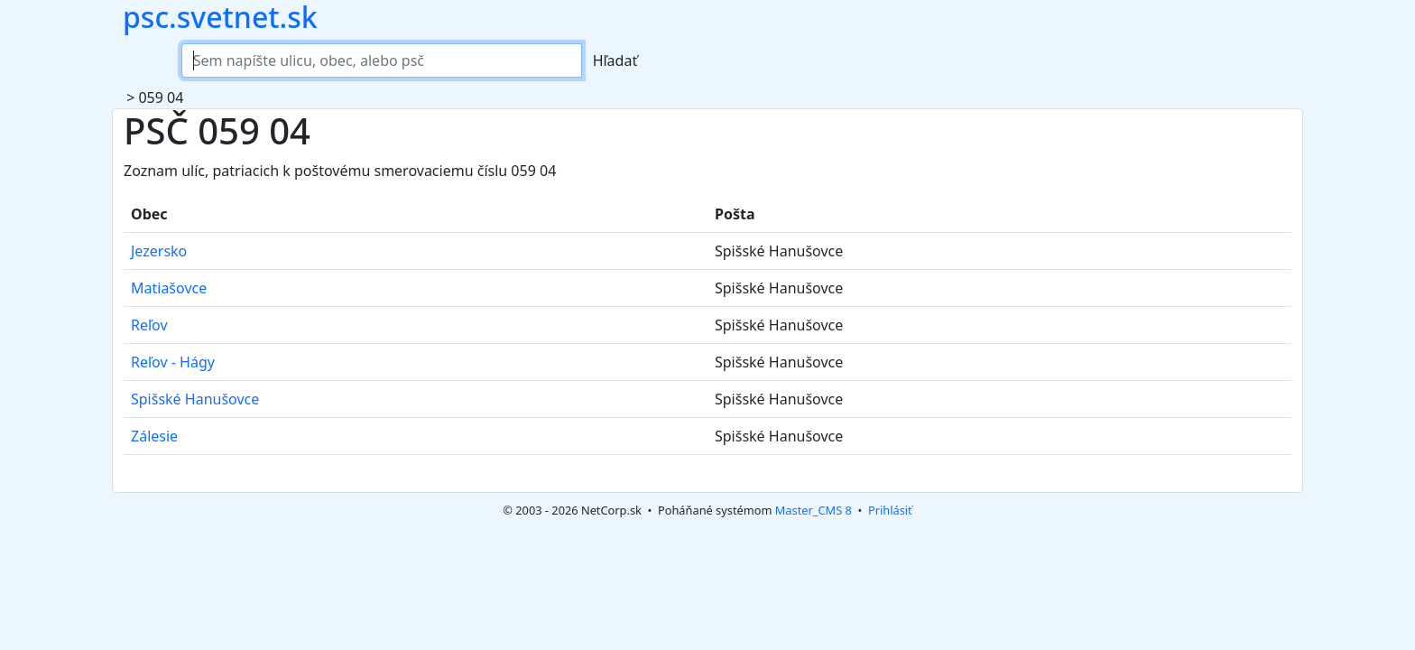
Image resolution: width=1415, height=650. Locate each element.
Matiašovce (169, 288)
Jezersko (159, 251)
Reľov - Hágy (173, 362)
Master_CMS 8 (813, 510)
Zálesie (154, 436)
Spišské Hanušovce (195, 399)
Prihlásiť (890, 510)
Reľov (149, 325)
